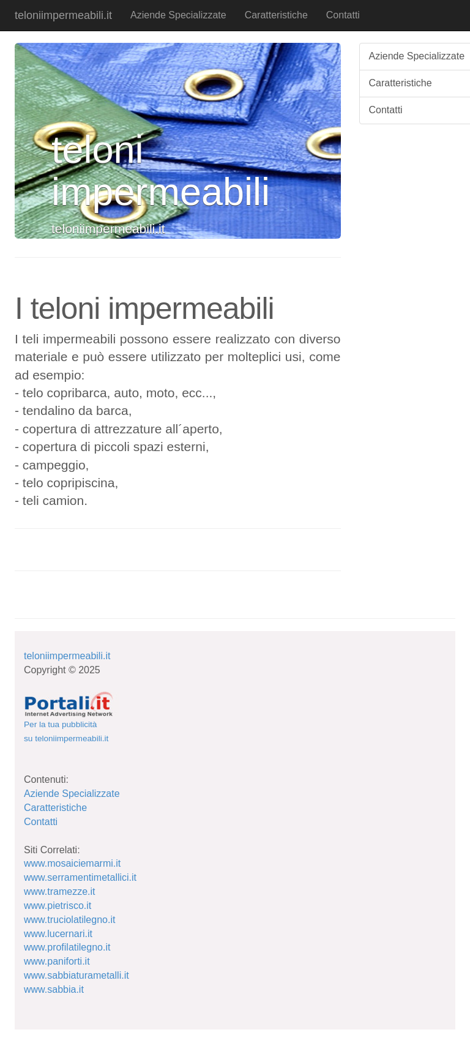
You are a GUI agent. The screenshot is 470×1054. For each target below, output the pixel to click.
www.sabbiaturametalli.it (76, 975)
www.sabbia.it (54, 989)
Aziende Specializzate (178, 15)
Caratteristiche (276, 15)
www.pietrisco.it (57, 905)
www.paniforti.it (57, 961)
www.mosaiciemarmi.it (72, 863)
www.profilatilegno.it (67, 947)
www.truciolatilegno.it (69, 919)
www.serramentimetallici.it (80, 877)
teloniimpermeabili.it (63, 15)
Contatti (343, 15)
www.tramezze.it (59, 891)
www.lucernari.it (58, 934)
